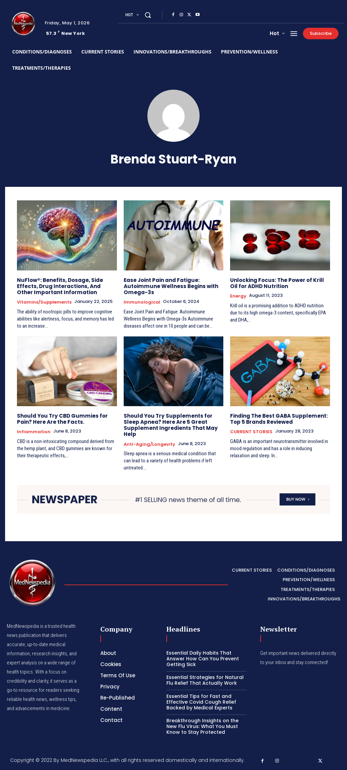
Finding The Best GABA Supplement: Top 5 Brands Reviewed (278, 418)
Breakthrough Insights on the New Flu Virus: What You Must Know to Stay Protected (202, 726)
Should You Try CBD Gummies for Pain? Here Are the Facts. (62, 418)
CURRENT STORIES (251, 432)
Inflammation (33, 432)
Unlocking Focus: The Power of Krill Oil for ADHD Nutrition (277, 283)
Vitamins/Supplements (44, 302)
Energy (238, 296)
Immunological (142, 302)
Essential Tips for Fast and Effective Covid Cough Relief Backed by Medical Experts (201, 701)
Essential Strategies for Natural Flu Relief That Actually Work (205, 680)
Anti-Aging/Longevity (149, 444)
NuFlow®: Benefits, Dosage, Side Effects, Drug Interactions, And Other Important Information (60, 286)
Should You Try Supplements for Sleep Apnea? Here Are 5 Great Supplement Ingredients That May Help (170, 425)
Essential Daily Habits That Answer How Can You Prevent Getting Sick (202, 658)
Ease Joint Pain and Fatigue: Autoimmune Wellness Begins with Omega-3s (171, 286)
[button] (148, 15)
